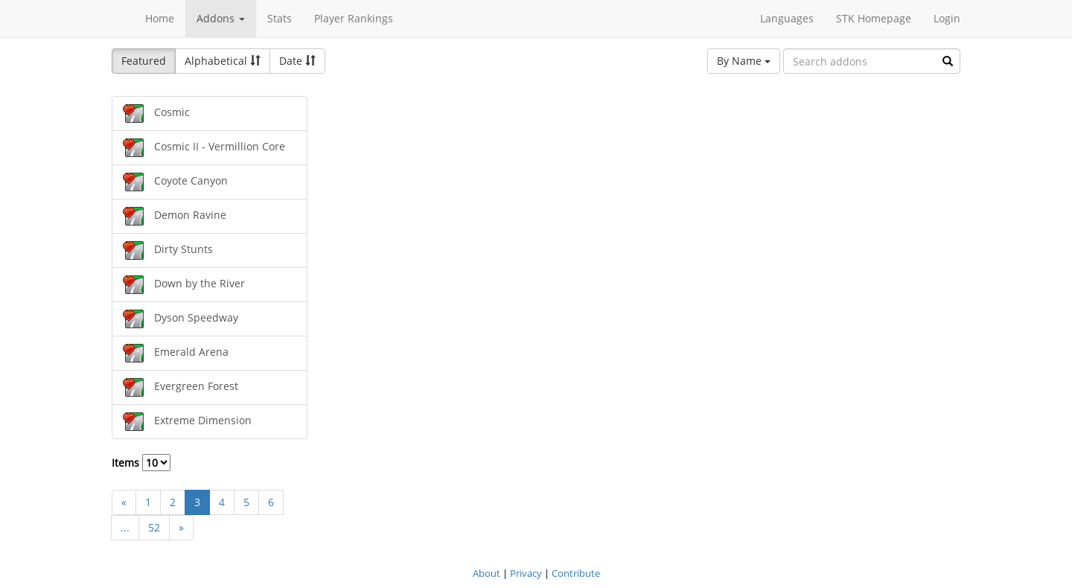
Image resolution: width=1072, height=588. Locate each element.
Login (947, 18)
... (125, 527)
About (486, 573)
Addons (221, 18)
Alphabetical (223, 61)
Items (141, 462)
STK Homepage (873, 18)
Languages (787, 18)
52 (154, 527)
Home (159, 18)
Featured (143, 61)
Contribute (576, 573)
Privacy (526, 573)
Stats (279, 18)
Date (297, 61)
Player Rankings (353, 18)
